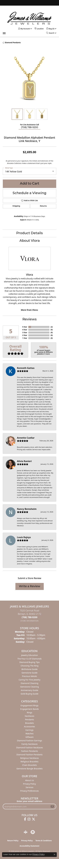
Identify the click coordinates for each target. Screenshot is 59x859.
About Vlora (29, 241)
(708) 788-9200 (29, 127)
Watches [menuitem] (29, 733)
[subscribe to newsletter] (52, 806)
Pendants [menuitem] (29, 719)
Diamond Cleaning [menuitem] (29, 683)
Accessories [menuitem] (29, 726)
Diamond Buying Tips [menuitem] (29, 662)
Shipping (16, 206)
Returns (43, 206)
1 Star (24, 338)
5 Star (24, 327)
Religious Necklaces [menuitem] (29, 758)
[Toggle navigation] (4, 33)
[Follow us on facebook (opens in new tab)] (25, 819)
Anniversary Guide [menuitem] (29, 690)
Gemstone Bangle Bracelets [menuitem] (29, 768)
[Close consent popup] (54, 854)
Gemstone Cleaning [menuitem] (29, 686)
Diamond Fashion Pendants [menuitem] (30, 754)
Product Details (29, 233)
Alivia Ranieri (24, 461)
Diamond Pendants (13, 42)
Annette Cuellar (26, 437)
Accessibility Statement (29, 846)
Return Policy (12, 840)
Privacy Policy (29, 783)
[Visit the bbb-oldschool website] (25, 832)
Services (29, 787)
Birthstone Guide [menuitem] (29, 669)
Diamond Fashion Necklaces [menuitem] (29, 747)
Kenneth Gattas (25, 368)
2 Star (24, 335)
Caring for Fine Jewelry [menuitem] (29, 679)
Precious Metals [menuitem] (29, 676)
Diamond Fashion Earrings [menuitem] (29, 740)
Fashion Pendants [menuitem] (29, 751)
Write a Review (29, 586)
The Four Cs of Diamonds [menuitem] (29, 658)
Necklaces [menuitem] (29, 716)
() (52, 327)
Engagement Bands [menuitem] (29, 709)
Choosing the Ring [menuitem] (29, 665)
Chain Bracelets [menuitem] (29, 765)
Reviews (29, 319)
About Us (29, 780)
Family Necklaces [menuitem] (29, 744)
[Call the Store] (29, 617)
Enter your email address (29, 801)
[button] (24, 28)
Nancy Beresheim (27, 508)
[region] (29, 79)
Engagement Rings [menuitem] (30, 705)
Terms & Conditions (43, 840)
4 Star (24, 329)
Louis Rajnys (24, 537)
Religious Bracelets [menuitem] (29, 761)
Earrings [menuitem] (29, 730)
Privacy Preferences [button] (29, 790)
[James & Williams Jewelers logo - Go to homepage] (29, 18)
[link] (39, 28)
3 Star (24, 332)
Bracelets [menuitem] (29, 723)
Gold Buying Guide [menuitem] (29, 693)
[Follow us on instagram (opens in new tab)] (28, 819)
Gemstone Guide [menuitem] (30, 672)
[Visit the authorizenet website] (32, 832)
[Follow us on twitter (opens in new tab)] (33, 819)
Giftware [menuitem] (30, 737)
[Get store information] (29, 621)
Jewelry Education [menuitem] (29, 655)
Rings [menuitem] (29, 712)
